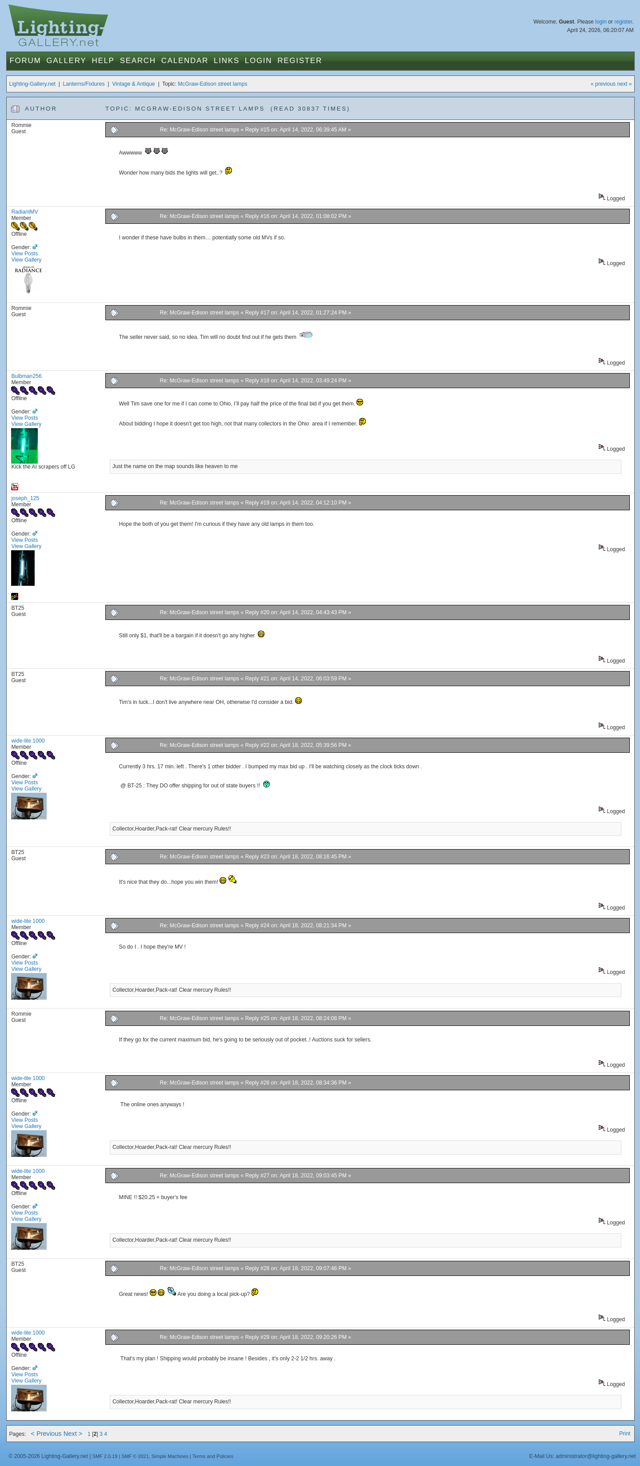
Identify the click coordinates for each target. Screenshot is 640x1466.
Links (227, 60)
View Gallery (26, 260)
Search (138, 60)
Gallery (66, 60)
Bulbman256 (26, 376)
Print (624, 1433)
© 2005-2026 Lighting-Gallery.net (48, 1456)
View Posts (24, 253)
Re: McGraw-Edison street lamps (199, 130)
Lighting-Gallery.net (32, 84)
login (601, 22)
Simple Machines (170, 1456)
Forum (25, 60)
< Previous (46, 1433)
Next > (73, 1433)
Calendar (184, 60)
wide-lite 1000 (27, 741)
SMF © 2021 (135, 1456)
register (623, 22)
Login (258, 60)
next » (624, 84)
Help (103, 60)
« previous (603, 84)
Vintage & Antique (133, 84)
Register (299, 60)
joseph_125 (25, 498)
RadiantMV (24, 212)
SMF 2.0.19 (105, 1456)
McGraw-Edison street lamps (212, 84)
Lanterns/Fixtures (84, 84)
